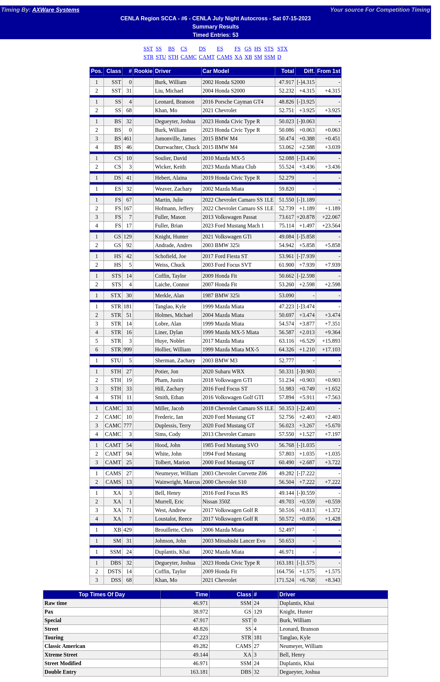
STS (269, 49)
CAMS (224, 57)
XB (248, 57)
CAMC (189, 57)
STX (282, 49)
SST (148, 49)
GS (248, 49)
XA (239, 57)
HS (257, 49)
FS (238, 49)
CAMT (207, 57)
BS (171, 49)
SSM (269, 57)
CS (184, 49)
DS (202, 49)
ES (220, 49)
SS (158, 49)
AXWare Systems (55, 10)
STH (173, 57)
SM (258, 57)
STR (148, 57)
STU (160, 57)
